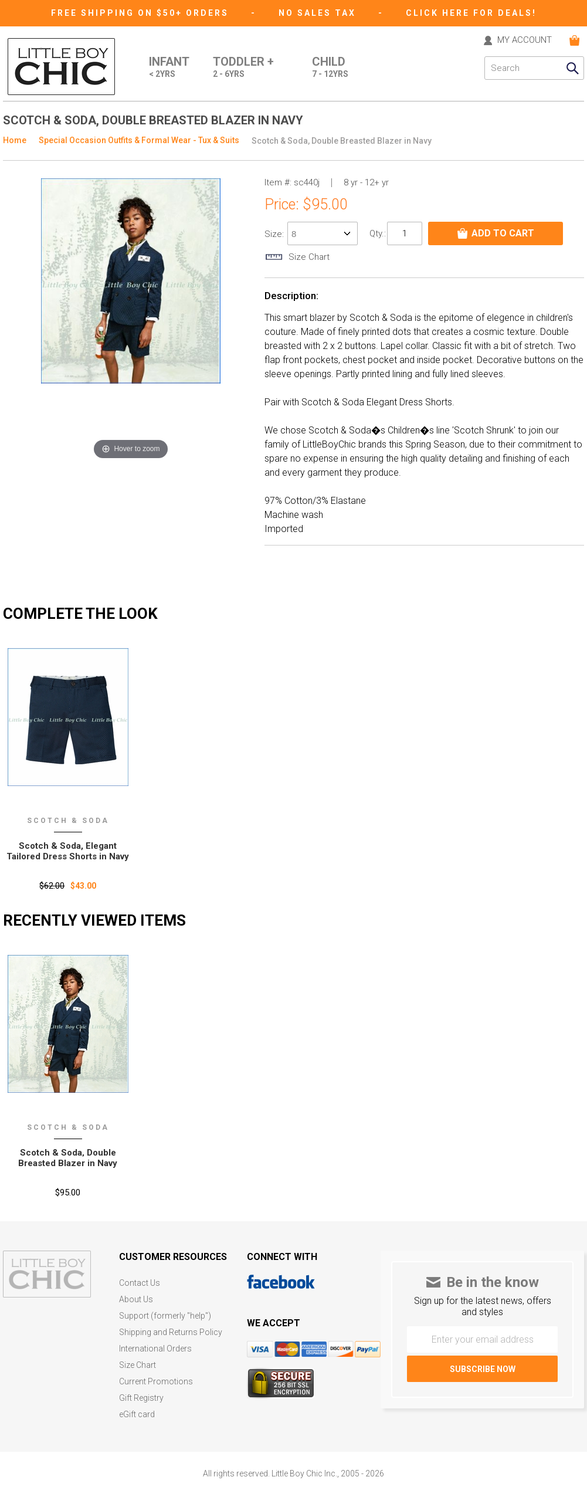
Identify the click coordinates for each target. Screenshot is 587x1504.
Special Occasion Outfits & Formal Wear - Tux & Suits (139, 140)
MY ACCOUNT (524, 40)
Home (14, 140)
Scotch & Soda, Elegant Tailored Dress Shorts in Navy (67, 851)
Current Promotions (156, 1382)
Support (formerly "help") (165, 1316)
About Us (136, 1299)
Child (330, 68)
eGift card (137, 1414)
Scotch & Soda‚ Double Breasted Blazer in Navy (67, 1157)
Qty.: (377, 233)
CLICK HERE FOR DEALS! (471, 13)
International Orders (155, 1349)
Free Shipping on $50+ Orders (141, 13)
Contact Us (139, 1283)
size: (275, 234)
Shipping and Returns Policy (170, 1332)
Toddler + (243, 68)
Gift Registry (141, 1398)
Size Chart (137, 1365)
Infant (169, 68)
